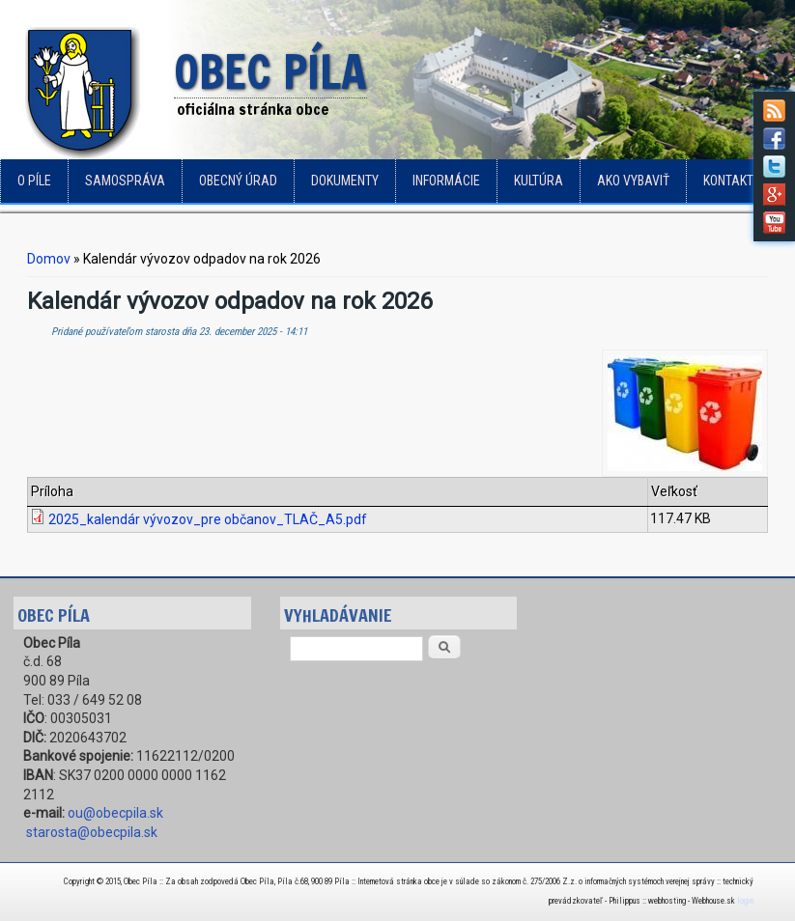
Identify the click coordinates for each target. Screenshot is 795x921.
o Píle (34, 180)
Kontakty (731, 180)
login (745, 901)
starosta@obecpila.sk (91, 832)
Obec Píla (270, 73)
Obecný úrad (238, 180)
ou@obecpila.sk (115, 813)
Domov (49, 258)
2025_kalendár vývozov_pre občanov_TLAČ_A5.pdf (207, 519)
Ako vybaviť (633, 180)
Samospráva (125, 180)
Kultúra (538, 180)
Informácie (446, 180)
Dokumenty (345, 180)
